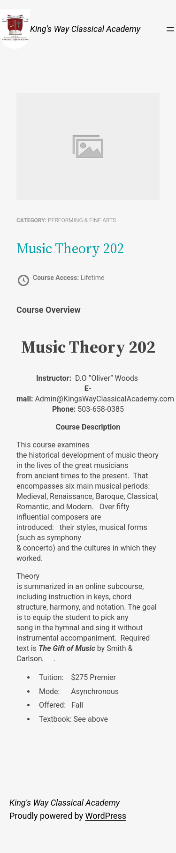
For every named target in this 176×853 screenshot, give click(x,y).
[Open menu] (170, 29)
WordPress (105, 816)
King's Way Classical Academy (85, 29)
